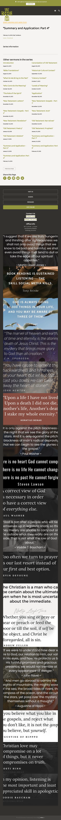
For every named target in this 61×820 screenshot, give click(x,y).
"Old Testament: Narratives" (43, 120)
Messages (30, 202)
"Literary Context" (39, 78)
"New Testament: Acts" (41, 110)
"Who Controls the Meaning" (14, 85)
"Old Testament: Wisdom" (13, 136)
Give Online (31, 207)
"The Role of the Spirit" (12, 93)
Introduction (8, 62)
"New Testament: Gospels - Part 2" (16, 111)
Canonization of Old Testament (44, 62)
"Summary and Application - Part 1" (43, 137)
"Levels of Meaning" (40, 85)
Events (30, 197)
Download (10, 38)
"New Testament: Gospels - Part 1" (44, 102)
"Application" (37, 93)
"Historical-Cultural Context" (43, 70)
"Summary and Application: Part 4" (16, 156)
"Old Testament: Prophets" (42, 128)
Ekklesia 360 (41, 817)
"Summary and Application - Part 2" (14, 146)
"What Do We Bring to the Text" (15, 78)
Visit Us (30, 192)
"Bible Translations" (11, 70)
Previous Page (9, 169)
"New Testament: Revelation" (14, 120)
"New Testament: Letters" (13, 100)
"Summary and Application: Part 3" (45, 146)
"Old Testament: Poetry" (12, 128)
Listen (5, 38)
